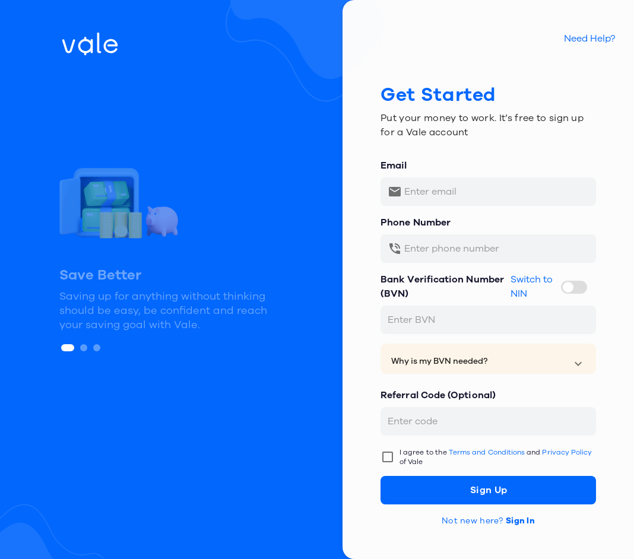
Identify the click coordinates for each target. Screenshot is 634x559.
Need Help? (589, 38)
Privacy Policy (567, 452)
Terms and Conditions (487, 452)
